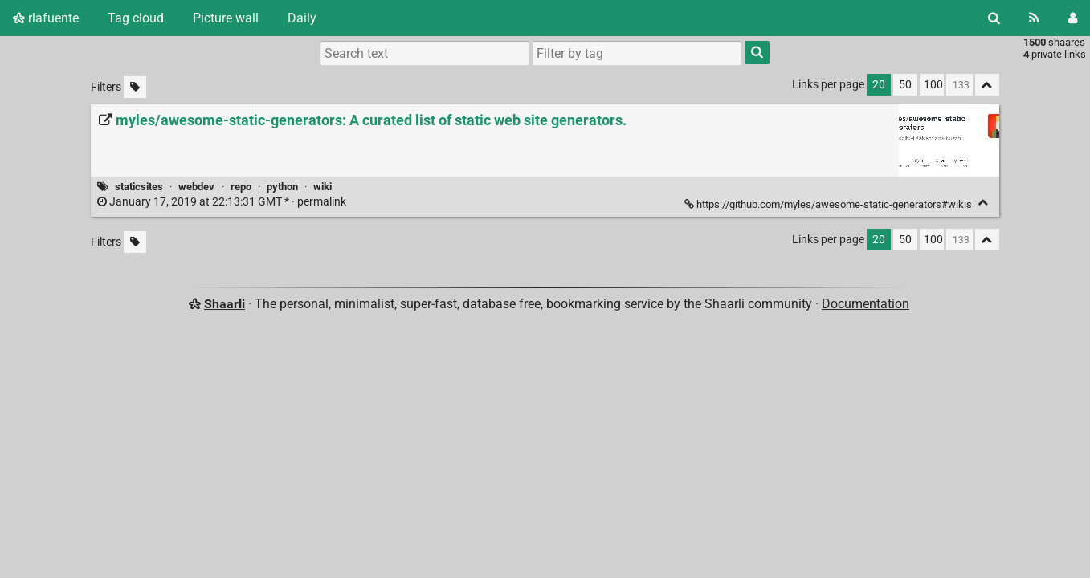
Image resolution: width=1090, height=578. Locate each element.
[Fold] (983, 202)
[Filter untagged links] (135, 87)
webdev (196, 187)
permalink (223, 202)
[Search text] (424, 53)
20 (878, 85)
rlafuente (46, 18)
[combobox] (637, 53)
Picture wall (226, 18)
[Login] (1072, 18)
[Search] (994, 18)
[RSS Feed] (1034, 18)
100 (933, 85)
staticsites (139, 187)
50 (905, 85)
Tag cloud (136, 18)
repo (241, 187)
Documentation (865, 303)
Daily (302, 18)
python (282, 187)
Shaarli (224, 303)
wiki (322, 187)
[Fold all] (987, 85)
